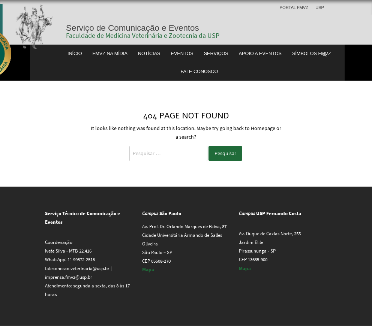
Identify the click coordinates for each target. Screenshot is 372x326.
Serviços (216, 53)
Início (75, 53)
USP (319, 7)
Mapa (148, 269)
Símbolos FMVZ (311, 53)
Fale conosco (199, 71)
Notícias (149, 53)
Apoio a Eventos (260, 53)
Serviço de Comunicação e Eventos (132, 28)
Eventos (182, 53)
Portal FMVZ (294, 7)
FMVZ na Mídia (109, 53)
